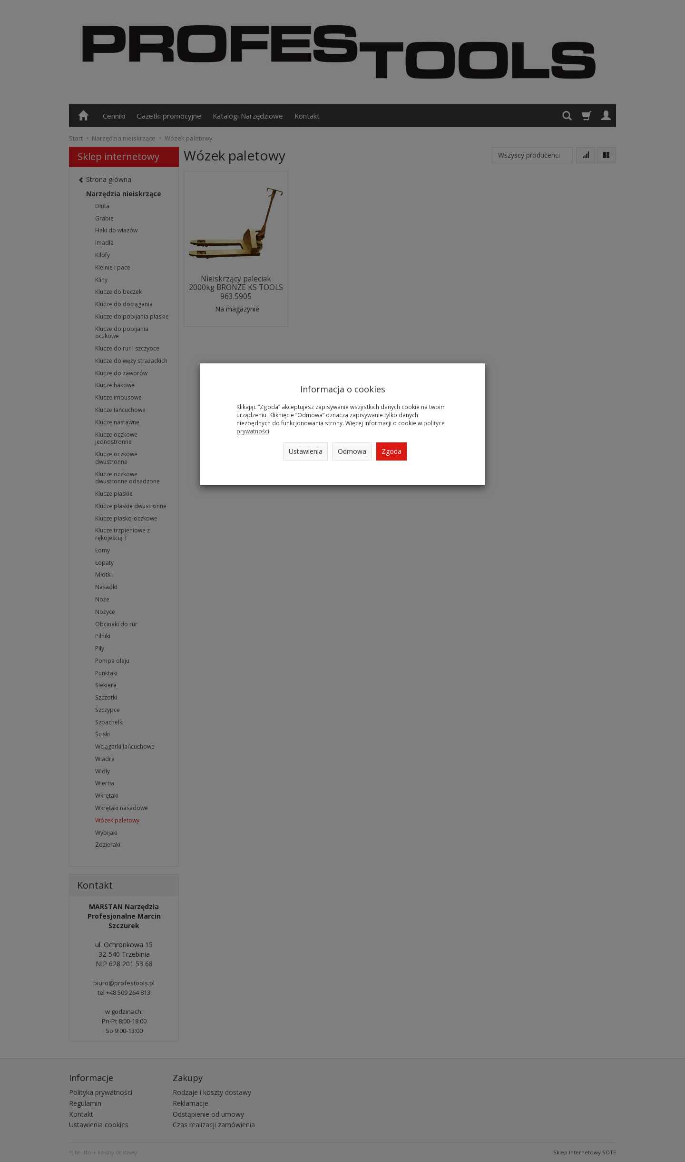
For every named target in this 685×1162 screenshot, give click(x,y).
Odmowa (352, 451)
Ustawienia (306, 451)
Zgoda (391, 451)
